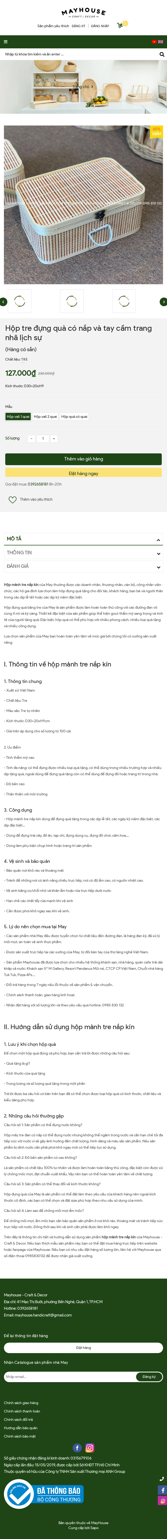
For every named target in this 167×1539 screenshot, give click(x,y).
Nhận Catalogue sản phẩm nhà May (36, 1362)
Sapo (94, 1528)
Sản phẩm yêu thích (53, 26)
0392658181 (38, 484)
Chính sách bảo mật (20, 1436)
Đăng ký (149, 1377)
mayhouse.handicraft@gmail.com (43, 1315)
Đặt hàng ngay (83, 473)
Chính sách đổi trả (18, 1419)
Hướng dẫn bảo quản (20, 1428)
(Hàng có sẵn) (21, 349)
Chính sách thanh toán (22, 1411)
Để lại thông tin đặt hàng (26, 1335)
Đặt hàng (83, 1348)
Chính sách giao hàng (21, 1403)
